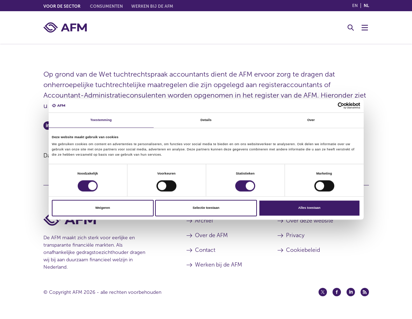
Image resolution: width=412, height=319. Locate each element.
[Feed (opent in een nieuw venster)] (365, 292)
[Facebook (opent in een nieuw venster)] (337, 292)
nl (366, 5)
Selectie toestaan (206, 208)
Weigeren (102, 208)
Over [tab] (311, 120)
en (355, 5)
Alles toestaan (309, 208)
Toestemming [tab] (101, 120)
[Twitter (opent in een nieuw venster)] (323, 292)
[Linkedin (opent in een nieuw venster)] (351, 292)
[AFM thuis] (65, 27)
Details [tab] (206, 120)
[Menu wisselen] (365, 27)
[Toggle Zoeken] (351, 27)
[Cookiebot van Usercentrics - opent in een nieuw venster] (329, 105)
